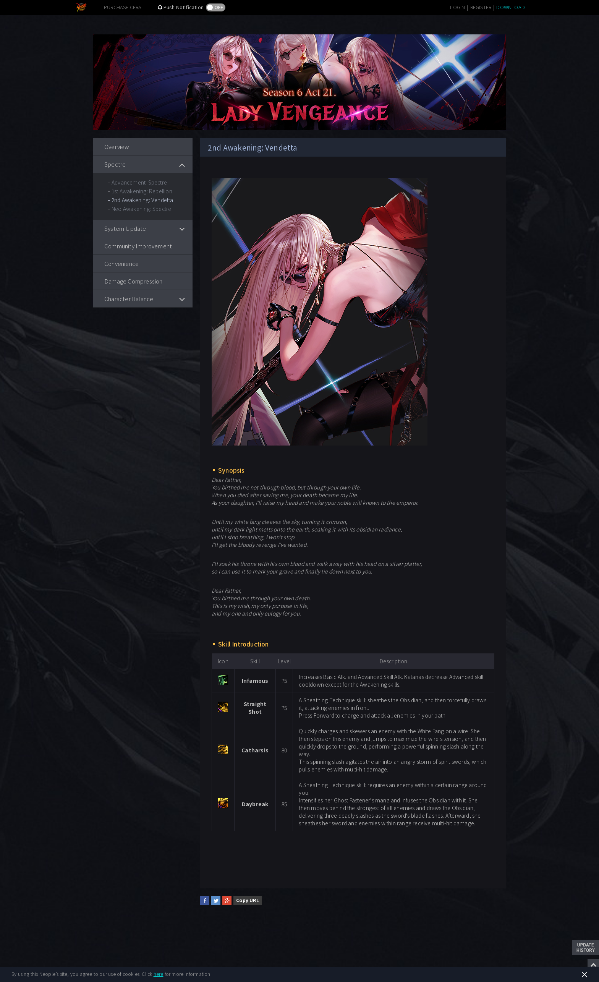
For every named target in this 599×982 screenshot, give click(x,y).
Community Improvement (138, 246)
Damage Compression (133, 281)
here (159, 974)
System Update (125, 228)
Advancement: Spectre (139, 182)
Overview (117, 147)
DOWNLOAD (510, 7)
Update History (585, 947)
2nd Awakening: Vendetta (142, 200)
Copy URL (247, 900)
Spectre (115, 164)
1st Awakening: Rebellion (142, 191)
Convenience (121, 263)
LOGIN (457, 7)
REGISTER (481, 7)
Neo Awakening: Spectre (141, 209)
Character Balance (128, 299)
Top (593, 965)
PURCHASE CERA (123, 7)
